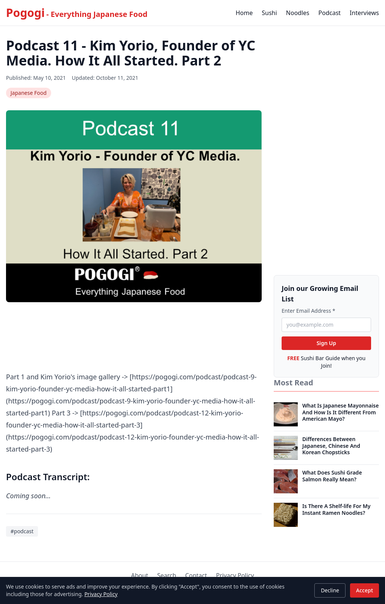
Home (244, 13)
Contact (196, 575)
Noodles (297, 13)
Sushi (269, 13)
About (139, 575)
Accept (364, 590)
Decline (330, 590)
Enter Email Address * (308, 310)
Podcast (329, 13)
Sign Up (326, 343)
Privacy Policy (100, 594)
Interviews (364, 13)
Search (166, 575)
